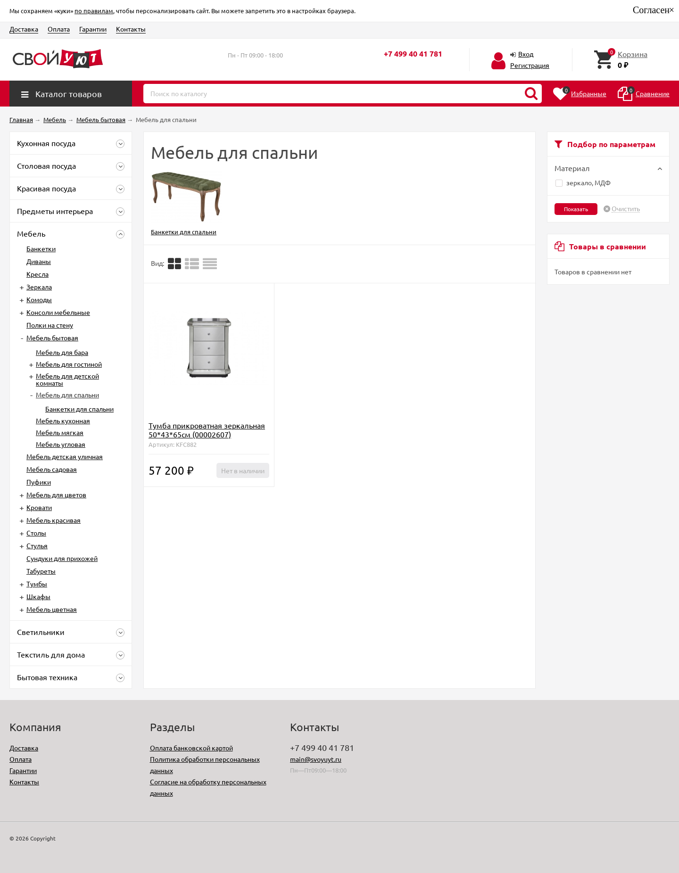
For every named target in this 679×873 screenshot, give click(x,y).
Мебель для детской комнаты (67, 379)
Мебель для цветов (56, 494)
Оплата (59, 29)
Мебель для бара (62, 352)
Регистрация (529, 65)
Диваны (38, 261)
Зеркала (39, 286)
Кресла (37, 274)
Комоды (39, 299)
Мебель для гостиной (69, 364)
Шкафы (38, 596)
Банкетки (41, 248)
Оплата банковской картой (191, 747)
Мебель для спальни (67, 394)
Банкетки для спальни (79, 408)
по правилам (94, 11)
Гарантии (93, 29)
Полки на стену (49, 325)
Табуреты (41, 571)
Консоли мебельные (58, 312)
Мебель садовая (51, 469)
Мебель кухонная (63, 420)
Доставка (23, 29)
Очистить (626, 209)
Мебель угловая (60, 444)
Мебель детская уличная (64, 456)
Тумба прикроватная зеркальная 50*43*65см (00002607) (207, 429)
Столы (36, 532)
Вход (525, 53)
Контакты (131, 29)
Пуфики (38, 482)
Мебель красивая (53, 520)
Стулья (37, 545)
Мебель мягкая (59, 432)
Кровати (39, 507)
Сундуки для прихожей (62, 558)
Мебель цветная (51, 609)
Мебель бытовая (52, 337)
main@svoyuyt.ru (315, 759)
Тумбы (36, 583)
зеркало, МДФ (583, 182)
